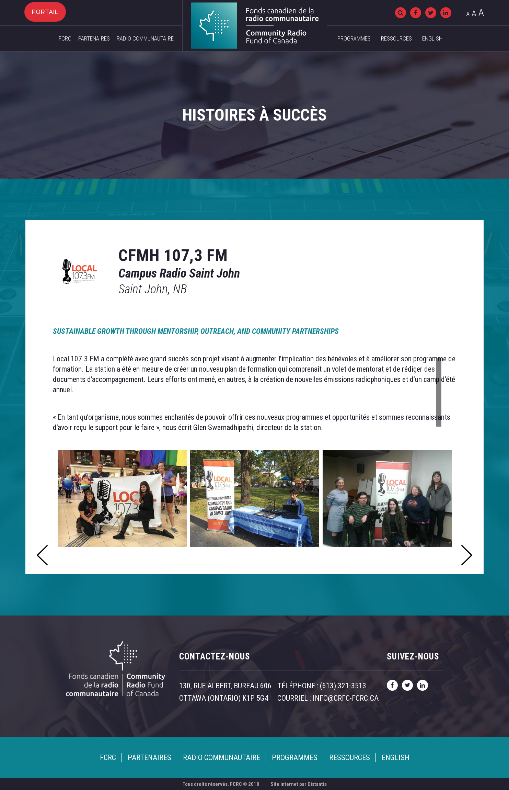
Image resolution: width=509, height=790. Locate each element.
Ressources (396, 38)
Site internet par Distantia (298, 784)
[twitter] (430, 12)
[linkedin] (445, 12)
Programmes (354, 38)
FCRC (65, 38)
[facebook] (415, 12)
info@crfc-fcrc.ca (346, 698)
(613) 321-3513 (343, 685)
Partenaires (94, 38)
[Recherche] (400, 12)
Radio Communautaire (145, 38)
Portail (45, 11)
